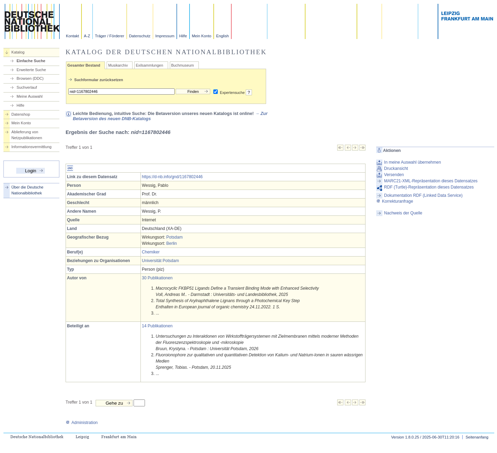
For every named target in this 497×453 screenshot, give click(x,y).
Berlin (171, 243)
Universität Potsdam (160, 260)
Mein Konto (202, 36)
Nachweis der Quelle (403, 213)
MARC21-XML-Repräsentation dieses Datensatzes (431, 181)
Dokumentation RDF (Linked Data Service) (423, 195)
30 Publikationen (157, 278)
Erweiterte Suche (31, 70)
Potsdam (174, 237)
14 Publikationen (157, 326)
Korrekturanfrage (394, 201)
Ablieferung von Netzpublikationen (26, 135)
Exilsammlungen (149, 65)
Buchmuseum (182, 65)
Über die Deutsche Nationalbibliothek (27, 190)
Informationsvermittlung (31, 147)
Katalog (18, 52)
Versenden (394, 174)
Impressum (164, 36)
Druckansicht (396, 168)
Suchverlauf (27, 87)
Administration (82, 422)
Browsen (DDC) (30, 78)
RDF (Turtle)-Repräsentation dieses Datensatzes (429, 187)
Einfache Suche (31, 61)
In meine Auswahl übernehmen (412, 162)
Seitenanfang (477, 437)
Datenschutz (139, 36)
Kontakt (72, 36)
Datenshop (20, 114)
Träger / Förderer (109, 36)
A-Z (87, 36)
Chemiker (150, 252)
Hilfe (183, 36)
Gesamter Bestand (83, 65)
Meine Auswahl (29, 96)
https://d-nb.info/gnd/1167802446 (172, 176)
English (222, 36)
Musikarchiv (118, 65)
